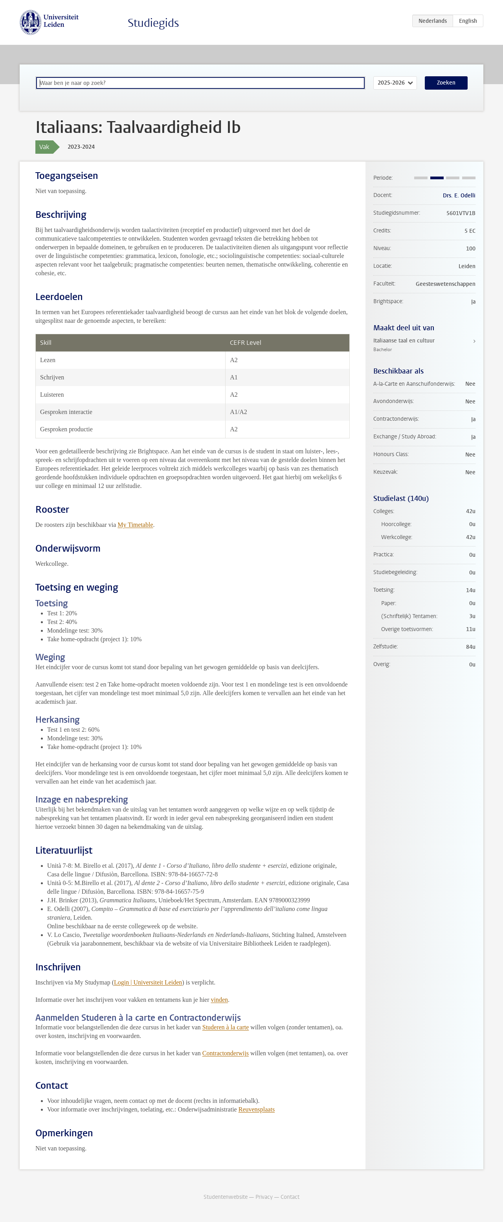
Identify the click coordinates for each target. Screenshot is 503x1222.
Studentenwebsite (226, 1197)
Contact (290, 1197)
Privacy (264, 1197)
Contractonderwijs (225, 1053)
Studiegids (153, 23)
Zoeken (446, 82)
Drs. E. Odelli (459, 195)
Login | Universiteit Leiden (148, 982)
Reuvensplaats (257, 1109)
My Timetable (135, 524)
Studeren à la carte (225, 1027)
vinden (219, 999)
